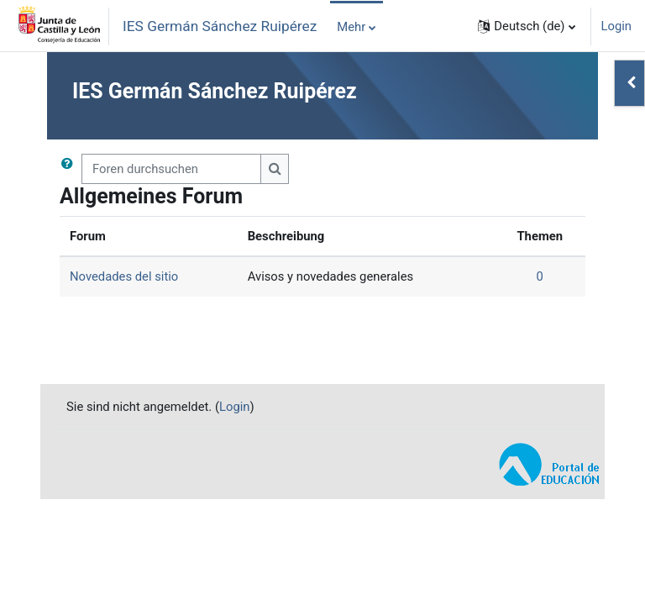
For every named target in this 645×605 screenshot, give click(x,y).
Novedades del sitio (124, 276)
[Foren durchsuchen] (171, 169)
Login (616, 26)
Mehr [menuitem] (351, 26)
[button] (526, 26)
